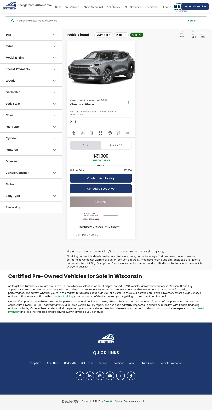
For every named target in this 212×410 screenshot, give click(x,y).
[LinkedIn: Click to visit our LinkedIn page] (90, 375)
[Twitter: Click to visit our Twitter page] (120, 375)
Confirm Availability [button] (100, 178)
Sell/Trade (114, 7)
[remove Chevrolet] (103, 34)
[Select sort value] (183, 34)
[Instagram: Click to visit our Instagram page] (100, 375)
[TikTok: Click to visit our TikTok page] (131, 375)
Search (192, 20)
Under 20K (70, 363)
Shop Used (53, 363)
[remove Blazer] (121, 34)
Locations (152, 7)
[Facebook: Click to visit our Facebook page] (80, 375)
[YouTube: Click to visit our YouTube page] (110, 375)
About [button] (167, 7)
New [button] (58, 7)
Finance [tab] (116, 145)
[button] (131, 67)
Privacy (118, 401)
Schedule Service (195, 6)
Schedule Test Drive (100, 189)
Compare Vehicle (87, 234)
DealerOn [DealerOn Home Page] (108, 401)
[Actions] (129, 103)
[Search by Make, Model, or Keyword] (101, 21)
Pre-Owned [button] (72, 7)
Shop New (35, 363)
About (132, 363)
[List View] (203, 34)
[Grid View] (193, 34)
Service (103, 363)
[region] (101, 170)
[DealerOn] (70, 401)
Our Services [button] (133, 7)
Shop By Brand (93, 7)
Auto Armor (148, 363)
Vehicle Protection (171, 363)
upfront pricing (64, 296)
